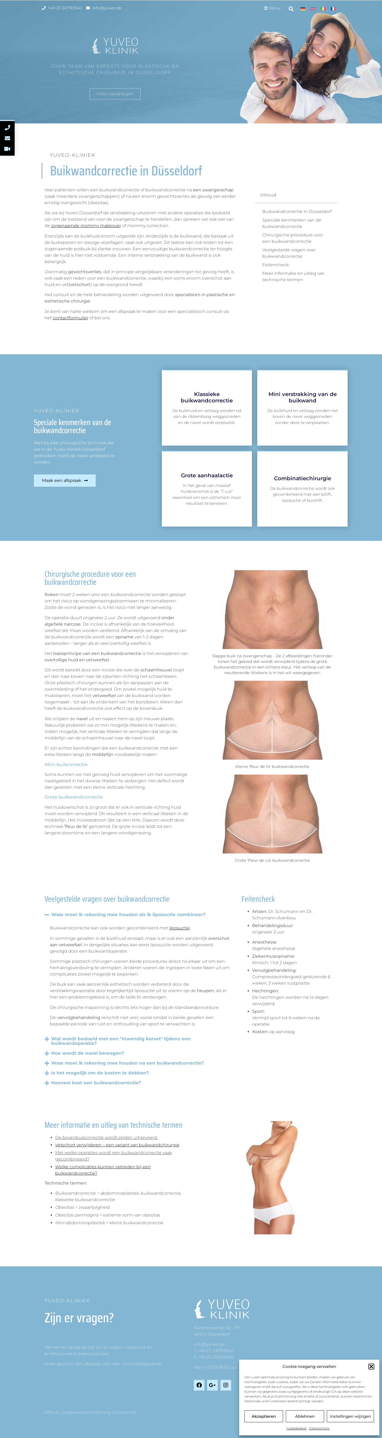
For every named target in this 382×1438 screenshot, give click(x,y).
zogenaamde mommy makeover (86, 225)
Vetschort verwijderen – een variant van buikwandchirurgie (117, 1144)
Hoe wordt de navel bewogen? (87, 1053)
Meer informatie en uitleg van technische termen (293, 276)
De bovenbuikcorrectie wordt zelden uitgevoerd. (106, 1137)
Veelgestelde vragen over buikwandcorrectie (289, 253)
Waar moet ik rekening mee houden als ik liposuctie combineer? (128, 914)
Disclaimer (125, 1412)
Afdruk (52, 1412)
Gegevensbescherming (86, 1412)
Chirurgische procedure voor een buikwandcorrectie (292, 238)
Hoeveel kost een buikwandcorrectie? (96, 1082)
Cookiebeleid (296, 1428)
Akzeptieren (264, 1416)
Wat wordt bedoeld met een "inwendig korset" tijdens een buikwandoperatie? (121, 1041)
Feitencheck (275, 264)
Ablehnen (305, 1416)
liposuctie (179, 928)
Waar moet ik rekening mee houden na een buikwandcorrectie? (127, 1063)
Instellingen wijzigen (350, 1416)
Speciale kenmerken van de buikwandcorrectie (291, 223)
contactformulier (70, 317)
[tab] (121, 1137)
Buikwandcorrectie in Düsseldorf (297, 211)
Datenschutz (319, 1428)
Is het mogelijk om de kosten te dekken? (100, 1073)
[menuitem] (303, 8)
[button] (371, 1366)
